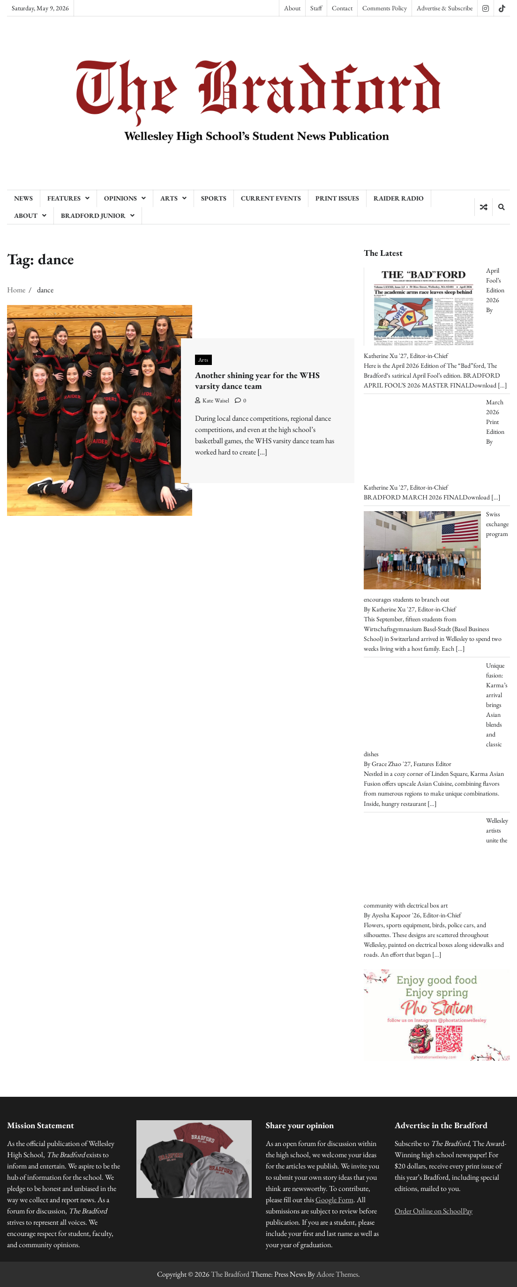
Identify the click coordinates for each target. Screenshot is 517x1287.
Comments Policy (384, 8)
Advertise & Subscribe (444, 8)
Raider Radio (399, 198)
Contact (342, 8)
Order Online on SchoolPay (433, 1211)
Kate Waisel (212, 400)
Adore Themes (337, 1274)
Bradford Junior (93, 215)
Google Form (334, 1200)
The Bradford (230, 1274)
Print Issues (337, 198)
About (292, 8)
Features (64, 198)
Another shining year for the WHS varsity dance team (257, 381)
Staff (316, 8)
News (23, 198)
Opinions (120, 198)
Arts (169, 198)
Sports (213, 198)
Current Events (271, 198)
